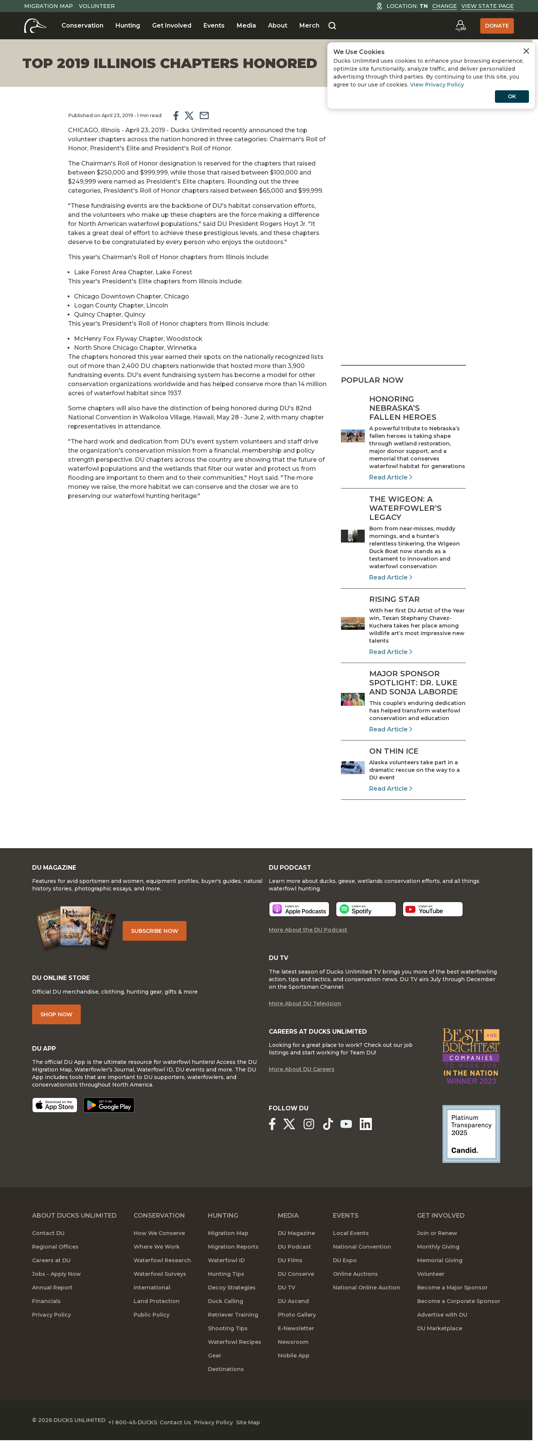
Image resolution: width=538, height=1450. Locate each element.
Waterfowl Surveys (160, 1286)
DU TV (286, 1299)
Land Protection (157, 1313)
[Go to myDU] (460, 26)
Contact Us (194, 1431)
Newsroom (293, 1354)
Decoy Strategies (232, 1299)
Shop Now (56, 1026)
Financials (46, 1313)
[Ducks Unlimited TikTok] (342, 1138)
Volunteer (97, 6)
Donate (497, 25)
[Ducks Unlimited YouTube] (360, 1138)
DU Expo (345, 1272)
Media (246, 25)
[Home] (35, 26)
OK (512, 96)
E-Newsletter (296, 1340)
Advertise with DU (442, 1326)
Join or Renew (437, 1245)
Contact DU (48, 1245)
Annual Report (52, 1299)
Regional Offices (55, 1258)
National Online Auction (366, 1299)
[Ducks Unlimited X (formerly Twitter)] (294, 1138)
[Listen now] (299, 919)
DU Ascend (293, 1313)
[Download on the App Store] (54, 1119)
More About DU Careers (302, 1083)
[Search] (332, 26)
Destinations (226, 1381)
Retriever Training (233, 1326)
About (277, 25)
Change (444, 6)
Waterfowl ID (226, 1272)
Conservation (82, 25)
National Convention (362, 1258)
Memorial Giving (439, 1272)
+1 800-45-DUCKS (141, 1431)
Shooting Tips (228, 1340)
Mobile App (294, 1367)
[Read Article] (403, 438)
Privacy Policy (51, 1326)
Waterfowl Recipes (234, 1354)
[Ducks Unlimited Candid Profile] (471, 1145)
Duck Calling (225, 1313)
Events (214, 25)
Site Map (285, 1431)
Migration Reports (233, 1258)
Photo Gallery (297, 1326)
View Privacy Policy (437, 84)
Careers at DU (51, 1272)
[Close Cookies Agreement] (526, 51)
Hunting (128, 25)
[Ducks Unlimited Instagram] (318, 1138)
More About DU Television (305, 1015)
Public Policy (152, 1326)
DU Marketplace (439, 1340)
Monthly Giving (438, 1258)
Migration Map (48, 6)
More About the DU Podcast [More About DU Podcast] (308, 940)
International (152, 1299)
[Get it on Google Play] (108, 1119)
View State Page (487, 6)
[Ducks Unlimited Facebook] (272, 1138)
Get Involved (171, 25)
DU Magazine (296, 1245)
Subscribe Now (166, 937)
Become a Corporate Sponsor (458, 1313)
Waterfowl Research (162, 1272)
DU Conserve (296, 1286)
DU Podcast (294, 1258)
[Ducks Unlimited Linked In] (384, 1138)
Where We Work (157, 1258)
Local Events (351, 1245)
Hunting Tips (226, 1286)
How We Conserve (159, 1245)
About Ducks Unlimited (74, 1227)
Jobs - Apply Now (56, 1286)
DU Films (290, 1272)
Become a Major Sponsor (452, 1299)
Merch (309, 25)
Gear (214, 1367)
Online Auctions (355, 1286)
